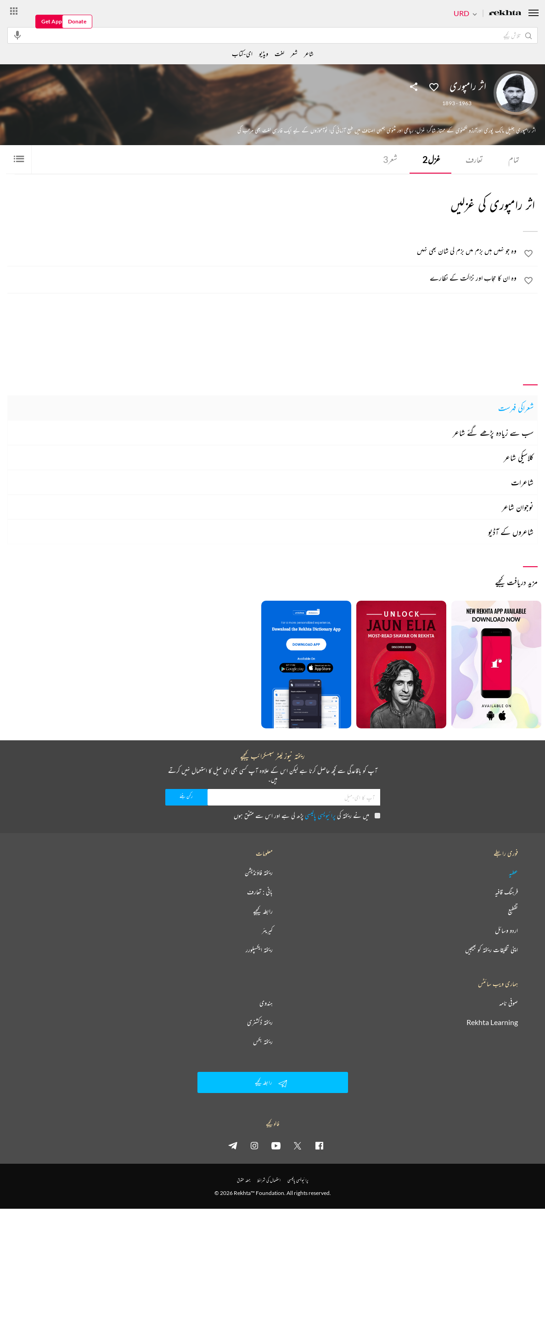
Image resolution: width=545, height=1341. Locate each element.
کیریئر (267, 930)
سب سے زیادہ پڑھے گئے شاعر (493, 432)
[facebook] (319, 1145)
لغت (279, 53)
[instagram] (254, 1145)
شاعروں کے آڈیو (511, 531)
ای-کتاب (242, 53)
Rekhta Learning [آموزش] (492, 1022)
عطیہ (513, 872)
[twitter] (297, 1145)
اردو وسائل (506, 930)
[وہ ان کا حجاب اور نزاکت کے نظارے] (262, 278)
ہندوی (266, 1003)
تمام (513, 159)
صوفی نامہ (508, 1003)
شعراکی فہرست (516, 407)
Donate (77, 21)
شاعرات (522, 482)
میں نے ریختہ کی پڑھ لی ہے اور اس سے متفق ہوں (307, 815)
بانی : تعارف (260, 892)
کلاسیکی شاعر (519, 457)
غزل (431, 159)
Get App (51, 21)
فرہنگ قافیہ (506, 892)
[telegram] (232, 1145)
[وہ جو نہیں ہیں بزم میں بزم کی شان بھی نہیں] (262, 251)
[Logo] (505, 13)
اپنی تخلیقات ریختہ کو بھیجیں (491, 949)
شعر (390, 159)
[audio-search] (17, 35)
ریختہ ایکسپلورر (259, 949)
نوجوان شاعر (518, 507)
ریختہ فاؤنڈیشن (259, 872)
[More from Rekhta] (13, 10)
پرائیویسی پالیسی (320, 815)
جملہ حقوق (243, 1180)
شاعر (309, 53)
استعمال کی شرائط (269, 1180)
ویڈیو (263, 53)
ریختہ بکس (263, 1041)
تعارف (474, 159)
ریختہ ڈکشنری (260, 1022)
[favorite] (528, 255)
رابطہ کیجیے (263, 911)
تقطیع (513, 911)
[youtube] (276, 1145)
